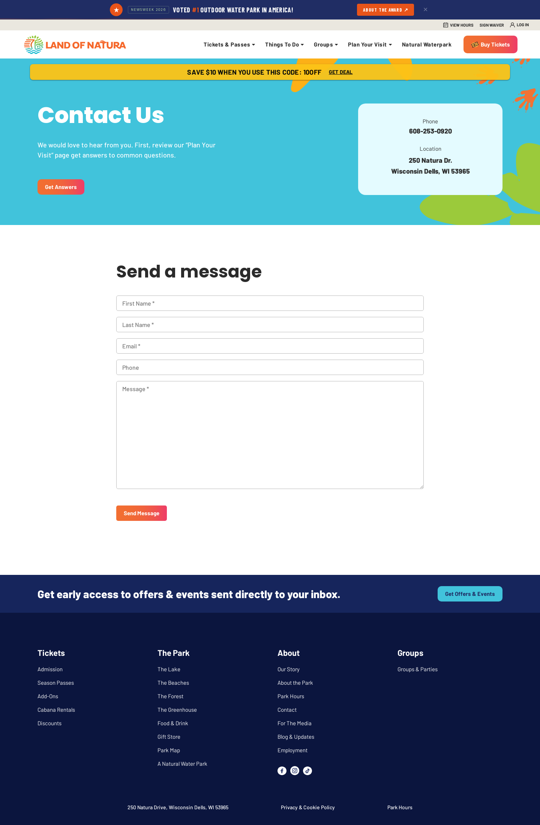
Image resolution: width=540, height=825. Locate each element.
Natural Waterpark (427, 44)
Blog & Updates (296, 736)
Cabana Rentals (56, 709)
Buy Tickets (495, 44)
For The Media (295, 723)
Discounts (50, 723)
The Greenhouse (177, 709)
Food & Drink (173, 723)
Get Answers (61, 186)
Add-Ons (48, 696)
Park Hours (291, 696)
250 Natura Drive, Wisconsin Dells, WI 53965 (178, 807)
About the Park (295, 682)
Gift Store (169, 736)
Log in (523, 24)
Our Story (289, 669)
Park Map (169, 750)
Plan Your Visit (370, 44)
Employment (293, 750)
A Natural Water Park (182, 763)
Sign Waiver (492, 25)
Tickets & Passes (230, 44)
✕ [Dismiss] (425, 9)
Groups (326, 44)
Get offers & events (470, 593)
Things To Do (285, 44)
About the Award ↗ (385, 10)
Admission (50, 669)
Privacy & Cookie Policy (308, 807)
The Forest (170, 696)
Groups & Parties (418, 669)
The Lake (169, 669)
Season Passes (56, 682)
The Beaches (173, 682)
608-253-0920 (430, 131)
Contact (287, 709)
